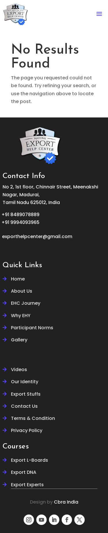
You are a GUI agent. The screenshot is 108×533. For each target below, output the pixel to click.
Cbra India (66, 502)
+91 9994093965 (20, 222)
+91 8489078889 (20, 214)
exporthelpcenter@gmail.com (37, 236)
